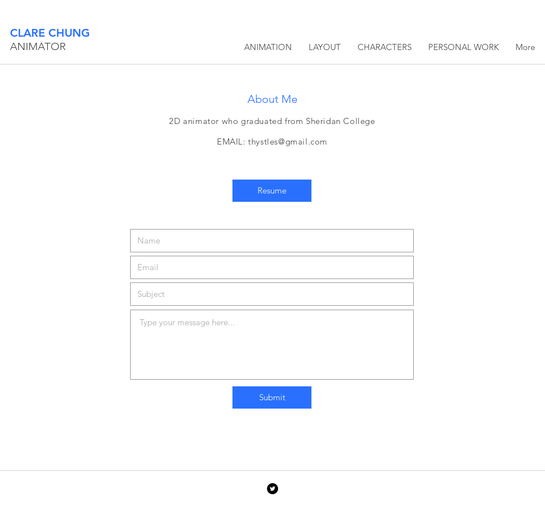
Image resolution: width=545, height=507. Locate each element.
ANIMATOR (38, 46)
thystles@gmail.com (288, 141)
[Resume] (271, 191)
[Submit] (271, 397)
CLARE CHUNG (50, 32)
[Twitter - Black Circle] (272, 488)
